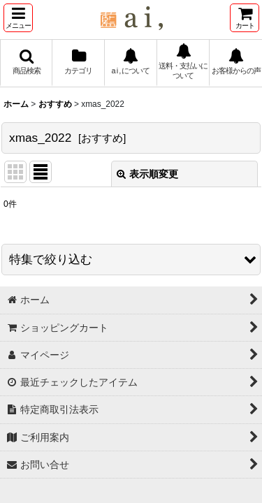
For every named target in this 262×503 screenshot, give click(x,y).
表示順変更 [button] (147, 174)
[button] (18, 17)
